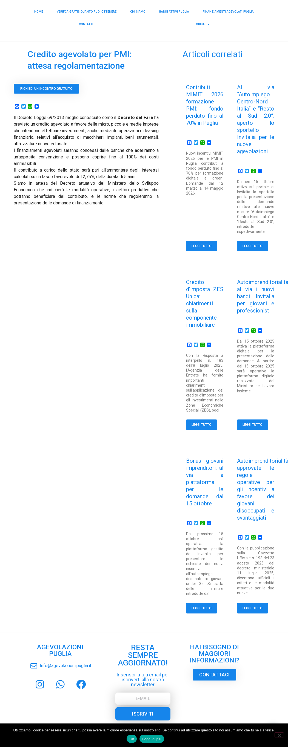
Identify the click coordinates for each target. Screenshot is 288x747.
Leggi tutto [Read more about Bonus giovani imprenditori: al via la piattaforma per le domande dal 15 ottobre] (202, 608)
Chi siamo (138, 10)
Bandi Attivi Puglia (174, 10)
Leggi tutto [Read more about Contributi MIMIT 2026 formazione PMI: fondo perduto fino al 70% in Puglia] (202, 246)
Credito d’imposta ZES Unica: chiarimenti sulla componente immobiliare (204, 303)
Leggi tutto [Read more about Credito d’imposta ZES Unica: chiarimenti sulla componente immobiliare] (202, 425)
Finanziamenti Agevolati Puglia (228, 10)
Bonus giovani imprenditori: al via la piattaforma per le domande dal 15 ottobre (204, 482)
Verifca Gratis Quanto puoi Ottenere (86, 10)
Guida (202, 23)
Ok (131, 739)
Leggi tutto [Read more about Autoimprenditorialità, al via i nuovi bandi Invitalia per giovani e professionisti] (253, 425)
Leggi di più (151, 739)
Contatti (86, 23)
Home (38, 10)
